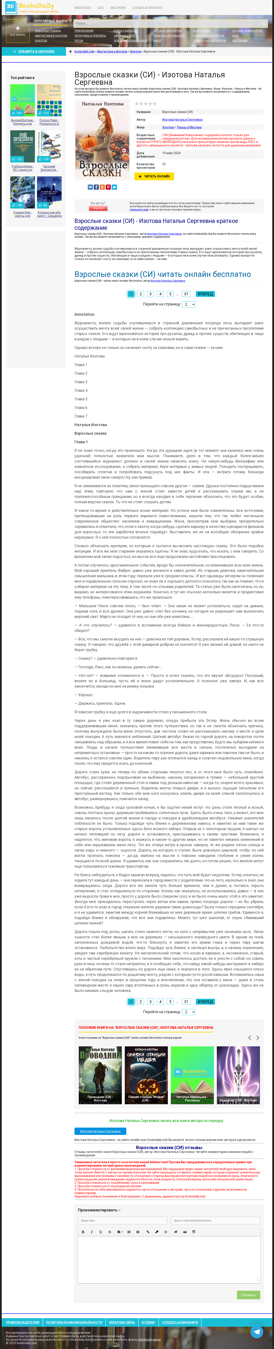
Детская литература (167, 30)
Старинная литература (208, 35)
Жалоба (98, 208)
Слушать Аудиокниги (147, 7)
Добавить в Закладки (33, 51)
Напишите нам (139, 209)
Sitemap (148, 1322)
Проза (78, 40)
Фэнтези (41, 40)
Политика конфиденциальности (74, 1322)
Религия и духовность (169, 35)
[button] (83, 1232)
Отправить (248, 1295)
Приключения (83, 30)
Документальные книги (130, 40)
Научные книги (124, 35)
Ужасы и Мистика (189, 127)
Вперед (205, 294)
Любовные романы (48, 30)
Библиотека (82, 7)
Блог (101, 7)
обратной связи (149, 1339)
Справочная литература (209, 40)
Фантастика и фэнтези (51, 35)
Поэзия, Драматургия (247, 30)
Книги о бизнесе (125, 30)
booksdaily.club (34, 7)
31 (186, 294)
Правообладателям (22, 1322)
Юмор (157, 40)
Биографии (118, 7)
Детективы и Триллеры (90, 35)
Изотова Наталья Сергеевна (182, 119)
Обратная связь (122, 1322)
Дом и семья (202, 30)
